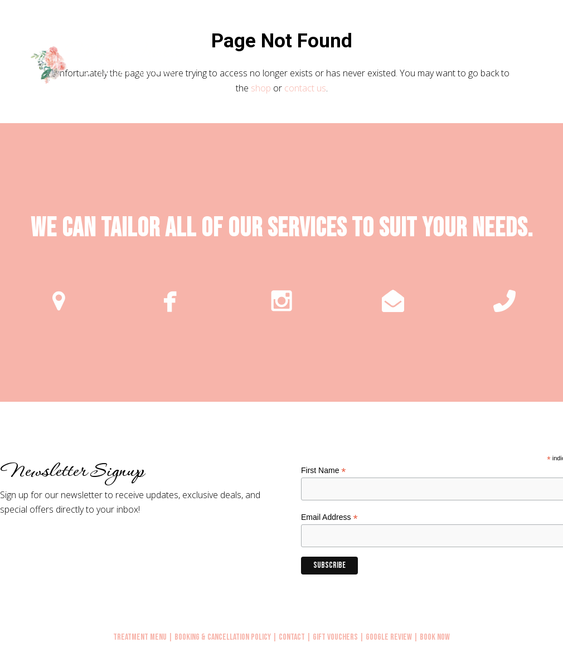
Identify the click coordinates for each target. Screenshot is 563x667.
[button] (542, 63)
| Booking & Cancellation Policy (219, 637)
